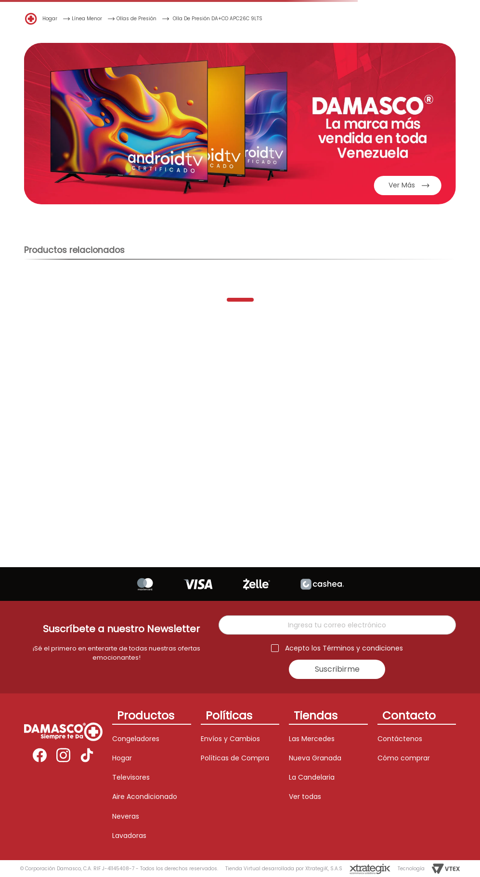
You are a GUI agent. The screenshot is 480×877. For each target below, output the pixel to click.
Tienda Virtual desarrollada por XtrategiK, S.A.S (283, 868)
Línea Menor (87, 18)
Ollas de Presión (136, 18)
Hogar (49, 18)
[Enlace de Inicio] (31, 18)
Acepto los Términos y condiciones (344, 648)
